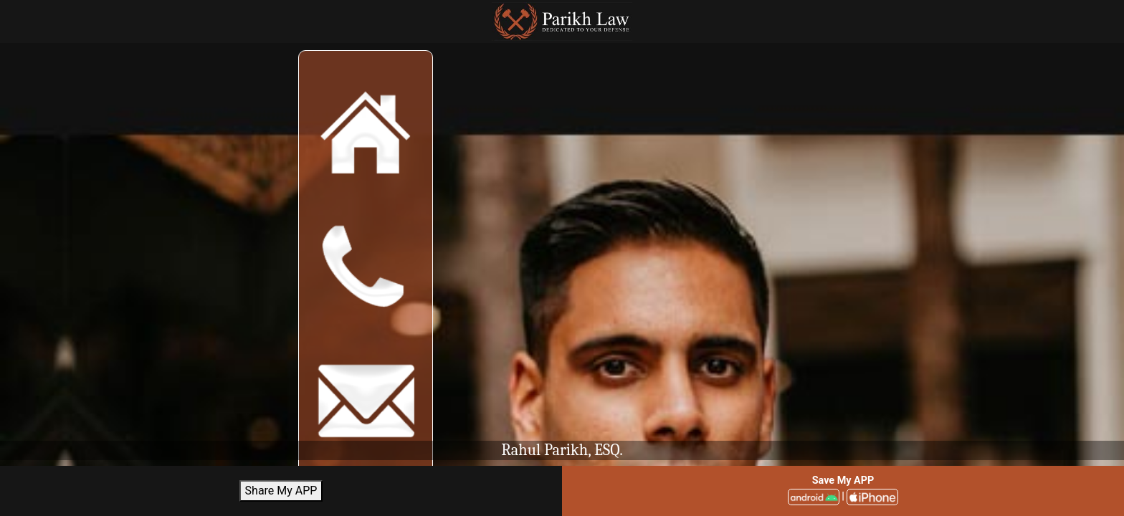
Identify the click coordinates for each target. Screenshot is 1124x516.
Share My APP (281, 490)
